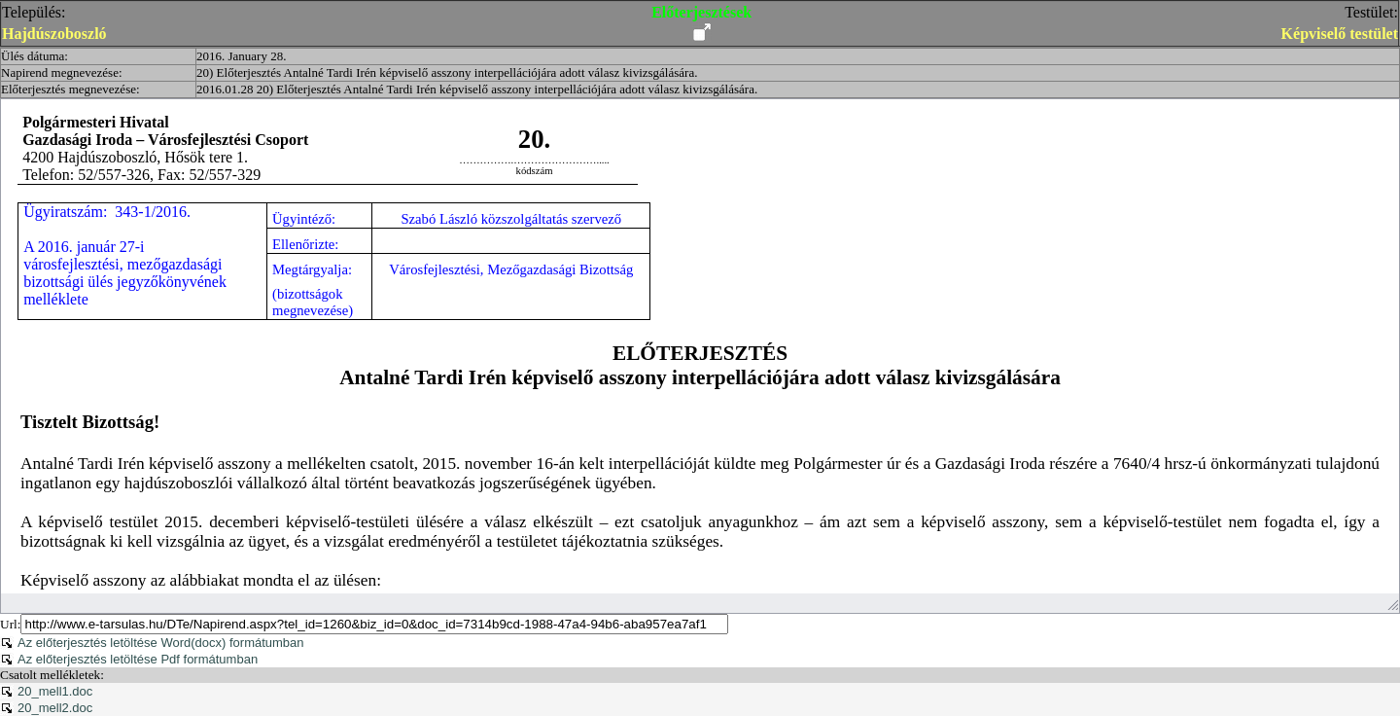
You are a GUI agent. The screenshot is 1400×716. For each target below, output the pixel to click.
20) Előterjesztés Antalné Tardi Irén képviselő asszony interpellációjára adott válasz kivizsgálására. (446, 72)
